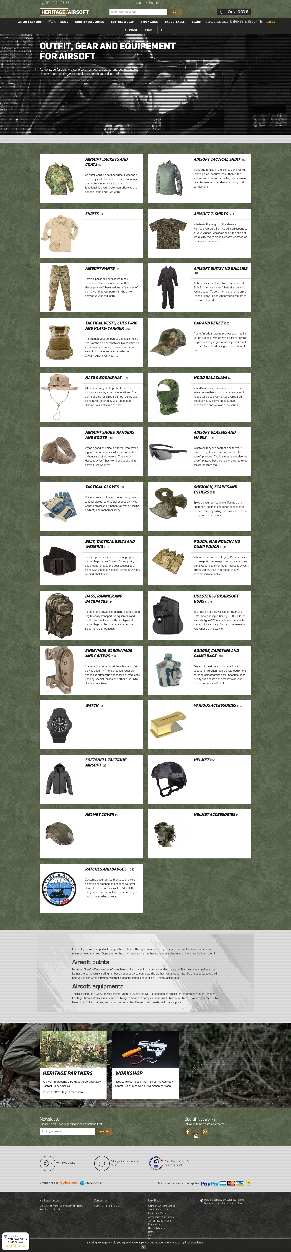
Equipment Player (157, 1213)
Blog (161, 30)
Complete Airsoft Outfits (161, 1206)
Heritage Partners (67, 1073)
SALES (263, 22)
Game (148, 30)
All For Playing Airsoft (159, 1220)
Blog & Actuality (156, 1228)
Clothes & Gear (123, 22)
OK (144, 1247)
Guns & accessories (92, 22)
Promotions (154, 1224)
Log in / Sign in (147, 2)
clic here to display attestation (228, 1203)
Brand (193, 22)
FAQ (150, 1235)
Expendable (149, 22)
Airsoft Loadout (37, 22)
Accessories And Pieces (161, 1217)
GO (174, 11)
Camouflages (173, 22)
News (69, 22)
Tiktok (196, 1134)
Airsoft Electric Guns (159, 1209)
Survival (132, 30)
